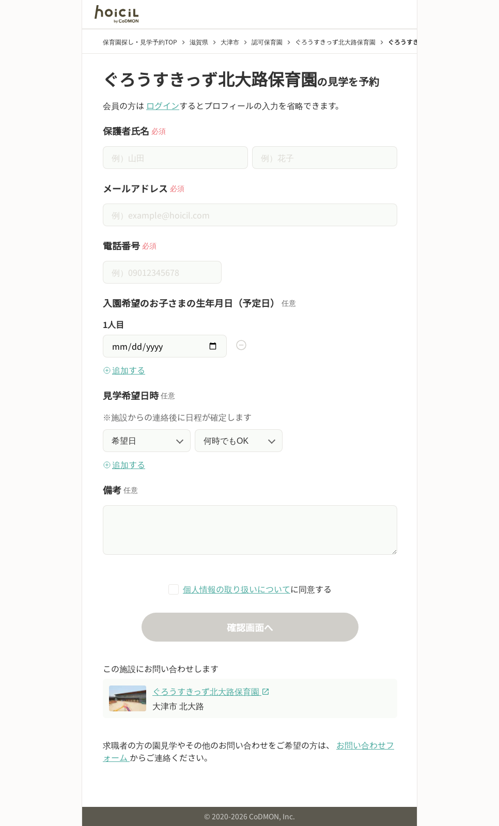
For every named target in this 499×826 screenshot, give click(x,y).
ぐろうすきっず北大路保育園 (211, 691)
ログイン (162, 105)
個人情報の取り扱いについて (236, 589)
